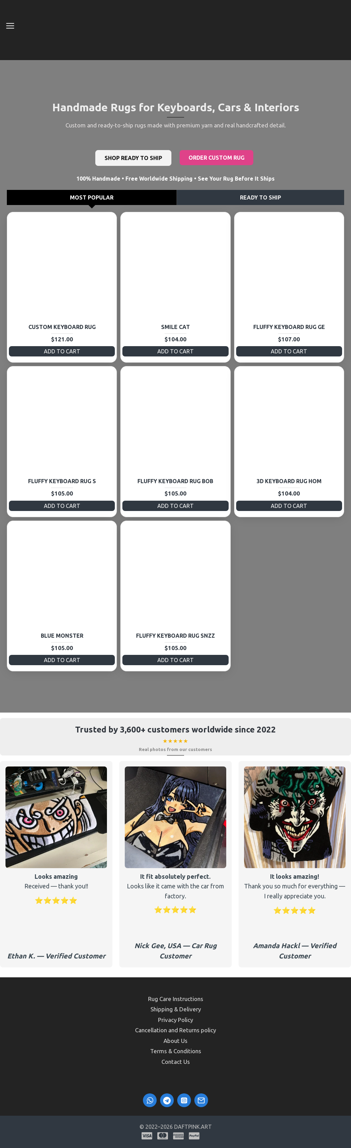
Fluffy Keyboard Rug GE (289, 327)
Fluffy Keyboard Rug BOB (175, 481)
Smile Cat (175, 327)
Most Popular (91, 197)
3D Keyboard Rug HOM (289, 481)
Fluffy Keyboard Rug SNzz (175, 636)
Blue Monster (62, 636)
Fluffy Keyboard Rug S (62, 481)
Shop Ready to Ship (133, 158)
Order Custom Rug (216, 158)
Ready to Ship (260, 197)
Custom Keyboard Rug (62, 327)
